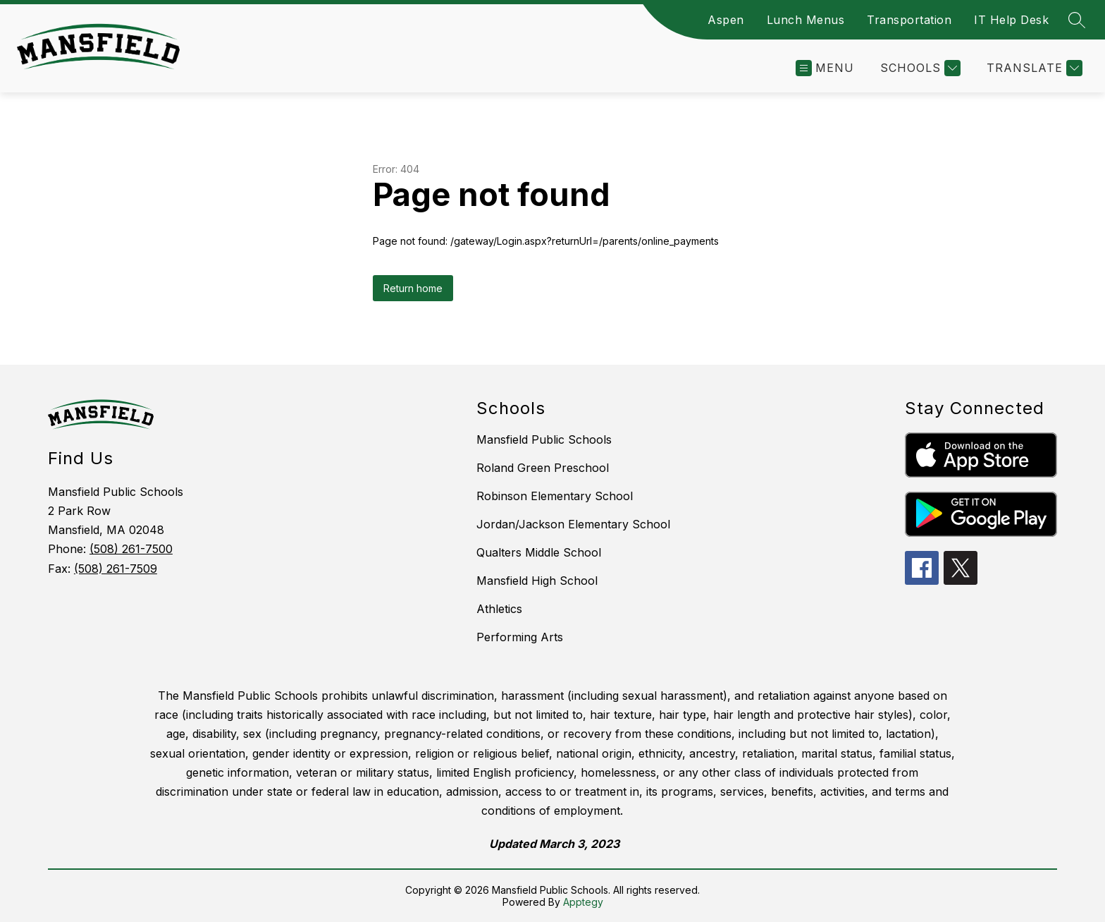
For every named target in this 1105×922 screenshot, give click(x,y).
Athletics (499, 609)
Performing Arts (519, 637)
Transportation (909, 20)
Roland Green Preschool (542, 468)
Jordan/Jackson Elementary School (573, 524)
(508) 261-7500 (131, 549)
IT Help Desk (1011, 20)
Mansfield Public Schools (544, 439)
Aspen (726, 20)
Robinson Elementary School (554, 496)
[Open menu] (825, 68)
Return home (413, 288)
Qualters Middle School (538, 552)
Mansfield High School (537, 581)
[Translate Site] (1032, 68)
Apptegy (583, 902)
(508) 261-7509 (115, 569)
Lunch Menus (806, 20)
